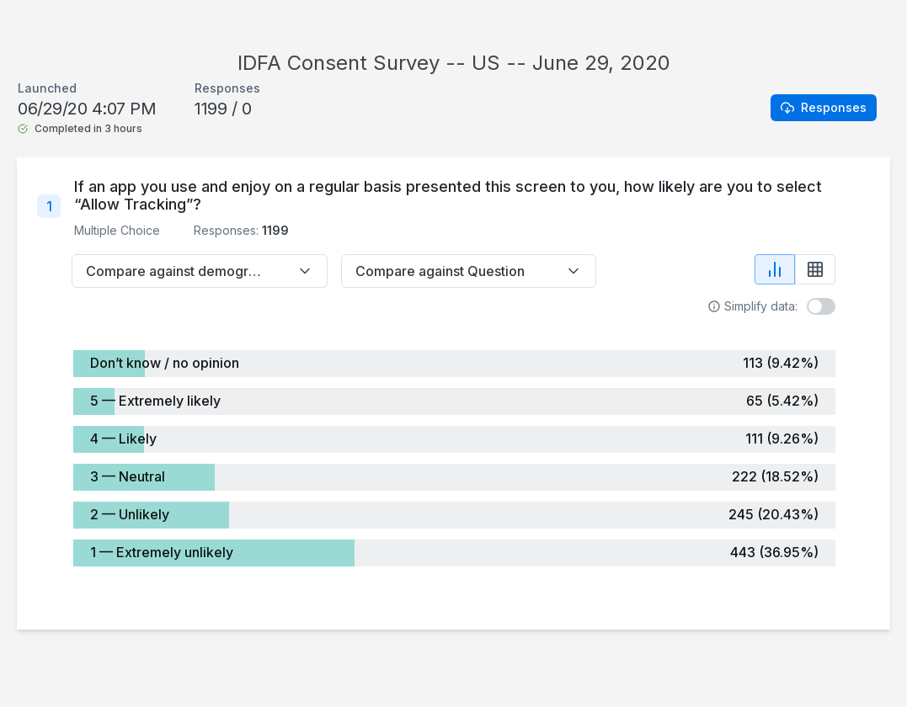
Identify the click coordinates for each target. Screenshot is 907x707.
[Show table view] (815, 269)
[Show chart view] (775, 269)
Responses (824, 107)
